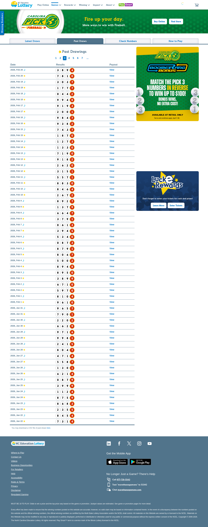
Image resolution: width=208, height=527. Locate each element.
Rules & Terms (18, 482)
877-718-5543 (123, 479)
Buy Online (159, 21)
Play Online (43, 5)
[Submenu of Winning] (89, 4)
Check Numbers (128, 41)
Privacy (14, 486)
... (88, 58)
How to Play (176, 41)
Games (54, 5)
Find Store (176, 21)
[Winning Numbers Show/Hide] (2, 23)
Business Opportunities (21, 465)
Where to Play (17, 453)
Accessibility (16, 478)
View (112, 70)
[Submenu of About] (113, 4)
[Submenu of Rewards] (75, 4)
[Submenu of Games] (60, 4)
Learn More (158, 205)
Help (13, 473)
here (48, 428)
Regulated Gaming (19, 494)
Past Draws (80, 41)
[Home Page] (22, 5)
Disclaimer (16, 490)
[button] (197, 4)
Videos (14, 461)
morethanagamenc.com (129, 489)
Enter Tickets (176, 205)
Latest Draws (32, 41)
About (109, 5)
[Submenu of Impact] (102, 4)
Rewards (68, 5)
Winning (83, 5)
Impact (96, 5)
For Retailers (17, 469)
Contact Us (16, 457)
